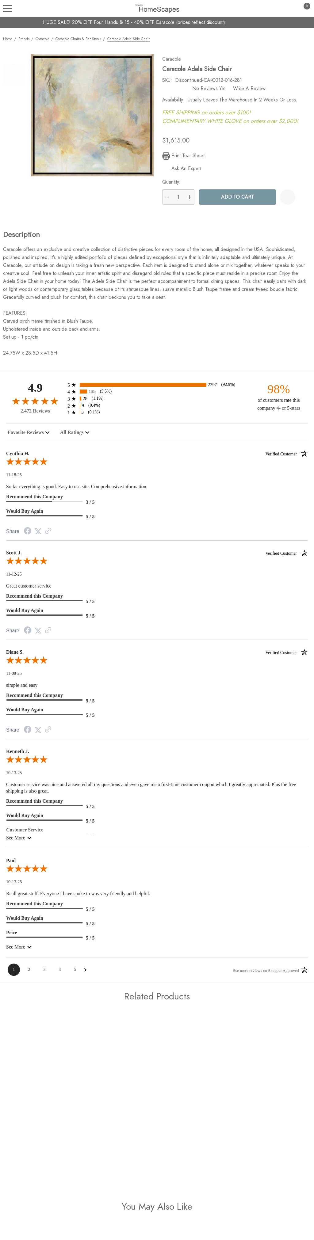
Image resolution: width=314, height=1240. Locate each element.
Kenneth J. (17, 754)
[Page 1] (14, 973)
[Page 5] (75, 973)
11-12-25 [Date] (14, 577)
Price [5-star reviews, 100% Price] (11, 935)
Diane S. (157, 655)
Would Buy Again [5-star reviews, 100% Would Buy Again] (24, 514)
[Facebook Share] (27, 535)
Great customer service (28, 589)
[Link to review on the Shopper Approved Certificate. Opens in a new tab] (48, 534)
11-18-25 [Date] (14, 478)
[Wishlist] (287, 200)
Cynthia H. (157, 457)
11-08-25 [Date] (14, 677)
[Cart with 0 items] (303, 8)
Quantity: (175, 185)
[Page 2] (29, 973)
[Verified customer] (286, 457)
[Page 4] (60, 973)
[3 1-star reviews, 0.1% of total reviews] (157, 416)
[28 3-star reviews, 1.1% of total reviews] (157, 402)
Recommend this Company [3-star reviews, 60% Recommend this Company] (34, 500)
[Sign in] (291, 8)
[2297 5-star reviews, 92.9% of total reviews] (157, 388)
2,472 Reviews (35, 414)
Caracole (175, 62)
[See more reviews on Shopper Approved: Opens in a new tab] (264, 973)
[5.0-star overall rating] (157, 466)
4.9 (35, 391)
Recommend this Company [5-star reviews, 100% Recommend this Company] (34, 599)
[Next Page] (85, 973)
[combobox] (28, 435)
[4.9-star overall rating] (35, 404)
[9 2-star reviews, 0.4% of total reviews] (157, 409)
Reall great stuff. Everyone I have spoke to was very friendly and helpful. (78, 897)
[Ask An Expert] (185, 172)
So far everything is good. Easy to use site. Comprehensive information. (76, 490)
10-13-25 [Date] (14, 776)
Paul (11, 863)
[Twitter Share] (38, 534)
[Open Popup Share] (303, 200)
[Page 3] (44, 973)
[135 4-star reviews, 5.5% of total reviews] (157, 395)
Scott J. (157, 556)
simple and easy (21, 688)
